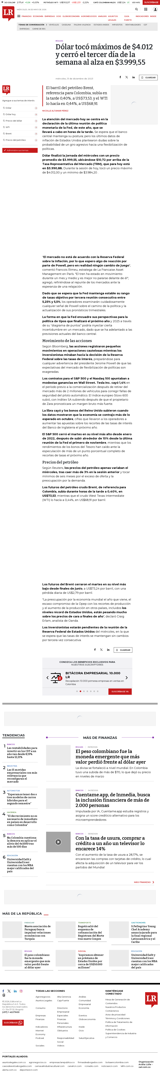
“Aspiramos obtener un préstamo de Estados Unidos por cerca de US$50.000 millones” (91, 961)
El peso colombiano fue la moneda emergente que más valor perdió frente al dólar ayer (111, 757)
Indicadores (42, 1027)
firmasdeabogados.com (90, 1062)
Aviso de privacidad (115, 1014)
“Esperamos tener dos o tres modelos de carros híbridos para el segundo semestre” (22, 799)
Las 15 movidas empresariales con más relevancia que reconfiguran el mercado (22, 775)
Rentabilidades (133, 25)
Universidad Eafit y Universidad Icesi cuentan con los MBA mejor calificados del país (20, 865)
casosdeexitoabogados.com (17, 1066)
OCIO (58, 16)
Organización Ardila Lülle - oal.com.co (146, 1064)
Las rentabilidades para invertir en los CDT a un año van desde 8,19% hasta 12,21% (22, 753)
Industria (12, 766)
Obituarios (62, 1030)
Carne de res (38, 29)
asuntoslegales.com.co (14, 1062)
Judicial (82, 951)
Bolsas (28, 951)
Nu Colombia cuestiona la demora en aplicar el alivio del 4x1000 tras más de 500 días (22, 842)
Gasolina (66, 25)
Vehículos (54, 25)
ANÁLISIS (102, 16)
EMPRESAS (50, 16)
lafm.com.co (127, 1066)
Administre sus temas (16, 150)
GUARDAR (148, 77)
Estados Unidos (101, 25)
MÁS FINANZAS (142, 882)
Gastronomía (138, 923)
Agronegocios (43, 996)
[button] (46, 678)
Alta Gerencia (64, 996)
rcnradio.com (91, 1066)
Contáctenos (112, 1011)
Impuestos (117, 25)
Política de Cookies (115, 1029)
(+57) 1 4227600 (10, 1012)
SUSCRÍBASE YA (120, 691)
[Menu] (19, 16)
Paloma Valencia (82, 25)
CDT (145, 25)
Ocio (81, 1030)
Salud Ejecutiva (86, 1038)
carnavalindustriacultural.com (50, 1066)
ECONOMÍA (38, 16)
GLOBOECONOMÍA (71, 16)
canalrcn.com (75, 1066)
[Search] (136, 9)
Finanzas (40, 1019)
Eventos (83, 1015)
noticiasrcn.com (109, 1066)
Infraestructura (64, 1027)
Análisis (82, 996)
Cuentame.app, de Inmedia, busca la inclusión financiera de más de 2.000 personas (113, 800)
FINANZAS (27, 16)
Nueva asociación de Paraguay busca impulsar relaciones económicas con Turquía (38, 932)
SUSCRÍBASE (151, 2)
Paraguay (29, 923)
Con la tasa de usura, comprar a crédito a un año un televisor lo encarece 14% (110, 843)
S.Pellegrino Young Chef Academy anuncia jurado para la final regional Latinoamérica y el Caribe (144, 934)
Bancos (11, 744)
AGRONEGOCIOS (89, 16)
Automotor (13, 791)
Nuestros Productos (115, 1007)
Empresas (24, 29)
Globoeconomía (87, 1019)
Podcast (40, 1038)
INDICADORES (142, 16)
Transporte (84, 923)
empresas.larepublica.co (62, 1062)
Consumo (40, 1008)
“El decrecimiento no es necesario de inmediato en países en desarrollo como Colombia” (22, 821)
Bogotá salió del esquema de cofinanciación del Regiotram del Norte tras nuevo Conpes (91, 932)
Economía (84, 1008)
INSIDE (153, 16)
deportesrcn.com (29, 1070)
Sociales (40, 1045)
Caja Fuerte (63, 1000)
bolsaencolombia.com (117, 1062)
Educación (12, 855)
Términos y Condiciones (117, 1018)
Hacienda (11, 812)
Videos (60, 1045)
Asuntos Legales (44, 1000)
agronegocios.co (37, 1062)
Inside (82, 1027)
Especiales (62, 1015)
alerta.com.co (9, 1070)
